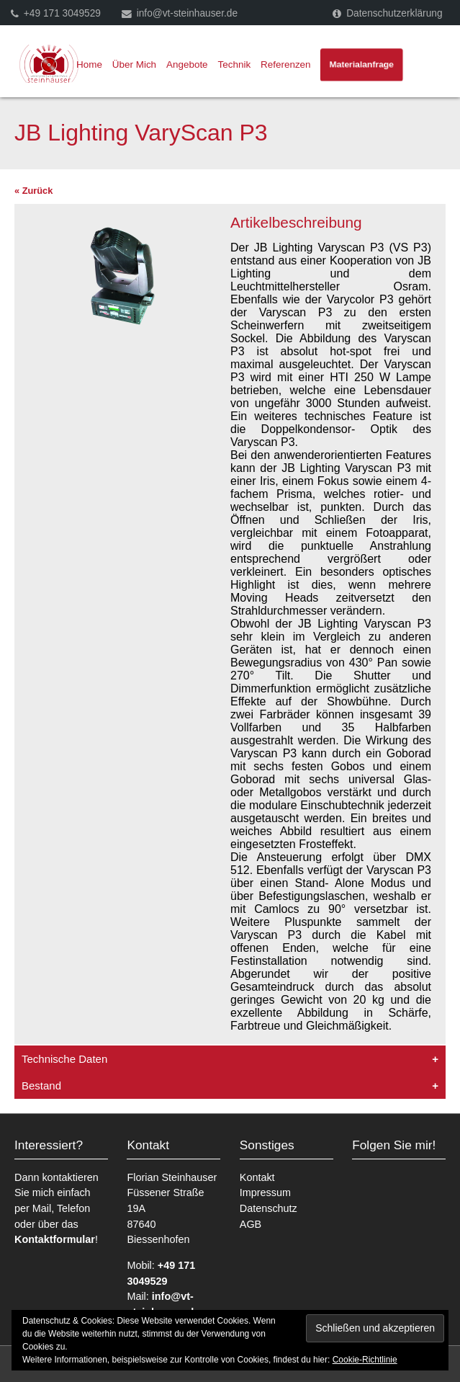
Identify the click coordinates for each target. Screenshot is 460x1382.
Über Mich (134, 64)
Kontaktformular (54, 1239)
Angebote (187, 64)
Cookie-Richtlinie (365, 1360)
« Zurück (33, 190)
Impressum (265, 1192)
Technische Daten (64, 1059)
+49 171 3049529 (62, 13)
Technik (234, 64)
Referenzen (285, 64)
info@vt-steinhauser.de (187, 13)
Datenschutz (268, 1208)
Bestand (41, 1085)
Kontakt (257, 1177)
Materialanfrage (362, 64)
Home (89, 64)
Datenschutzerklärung (394, 13)
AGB (250, 1224)
